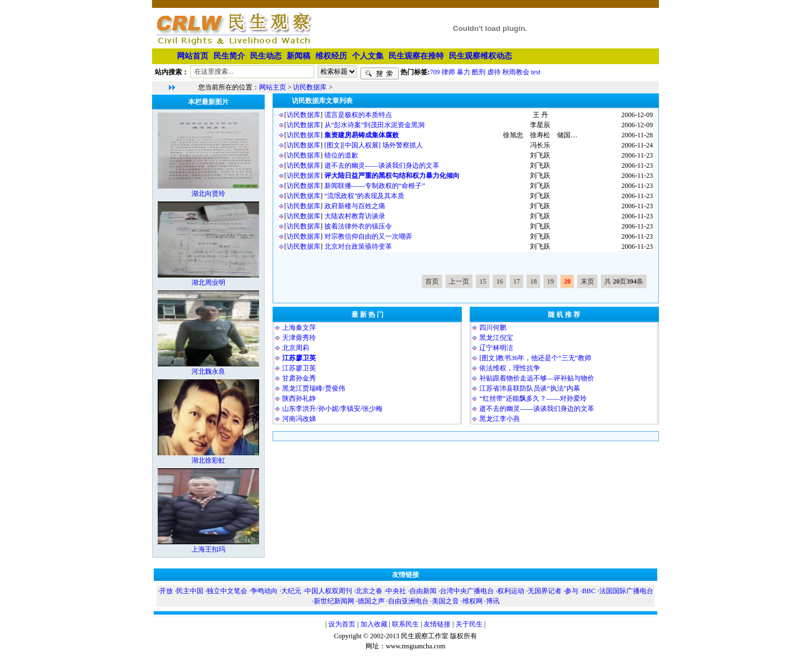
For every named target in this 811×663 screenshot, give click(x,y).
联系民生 (405, 624)
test (536, 71)
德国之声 (371, 601)
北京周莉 (295, 348)
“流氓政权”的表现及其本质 (364, 196)
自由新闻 (422, 591)
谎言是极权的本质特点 (358, 115)
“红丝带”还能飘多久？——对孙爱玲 (533, 398)
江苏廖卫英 (299, 368)
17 (516, 281)
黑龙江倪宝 (496, 338)
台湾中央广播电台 (467, 591)
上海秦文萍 (299, 328)
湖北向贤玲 (208, 194)
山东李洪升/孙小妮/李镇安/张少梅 (332, 409)
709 (435, 71)
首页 (432, 281)
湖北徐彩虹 (208, 460)
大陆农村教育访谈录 (354, 216)
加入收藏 (373, 624)
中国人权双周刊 (328, 591)
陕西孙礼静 (299, 398)
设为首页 (341, 624)
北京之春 (368, 591)
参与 (571, 591)
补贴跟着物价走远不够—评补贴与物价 (536, 378)
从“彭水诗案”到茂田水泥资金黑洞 (374, 125)
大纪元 (291, 591)
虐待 (494, 71)
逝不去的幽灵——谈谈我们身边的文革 (381, 165)
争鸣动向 (264, 591)
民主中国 (189, 591)
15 (482, 281)
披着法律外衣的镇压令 (358, 226)
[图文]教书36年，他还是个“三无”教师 (535, 358)
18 (533, 281)
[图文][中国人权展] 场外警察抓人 (373, 145)
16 (499, 281)
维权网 (472, 601)
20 (567, 281)
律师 (448, 71)
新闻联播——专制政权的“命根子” (374, 186)
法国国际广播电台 (626, 591)
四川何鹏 (492, 328)
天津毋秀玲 (299, 338)
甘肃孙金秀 (299, 378)
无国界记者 (545, 591)
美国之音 (445, 601)
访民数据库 (310, 87)
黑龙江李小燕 (499, 419)
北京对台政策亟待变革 (358, 246)
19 (550, 281)
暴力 (463, 71)
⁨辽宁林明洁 (496, 348)
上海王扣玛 (208, 549)
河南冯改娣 (299, 419)
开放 (166, 591)
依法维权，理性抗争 (509, 368)
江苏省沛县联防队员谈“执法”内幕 (529, 388)
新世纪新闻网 (334, 601)
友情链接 (437, 624)
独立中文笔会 (227, 591)
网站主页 (272, 87)
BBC (588, 591)
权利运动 (510, 591)
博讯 (493, 601)
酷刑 (478, 71)
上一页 (459, 281)
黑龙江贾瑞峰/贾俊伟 (313, 388)
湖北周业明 (208, 282)
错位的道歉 (341, 155)
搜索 (379, 74)
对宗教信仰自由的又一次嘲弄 (368, 236)
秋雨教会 (515, 71)
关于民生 (469, 624)
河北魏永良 (208, 371)
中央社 (396, 591)
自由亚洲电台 (408, 601)
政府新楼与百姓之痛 (354, 206)
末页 (587, 281)
